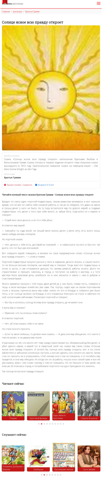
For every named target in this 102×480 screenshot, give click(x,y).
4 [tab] (47, 424)
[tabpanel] (13, 406)
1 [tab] (39, 424)
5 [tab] (49, 424)
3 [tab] (44, 424)
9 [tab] (60, 424)
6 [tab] (52, 424)
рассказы (12, 3)
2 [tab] (41, 424)
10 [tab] (63, 424)
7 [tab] (55, 424)
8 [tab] (58, 424)
